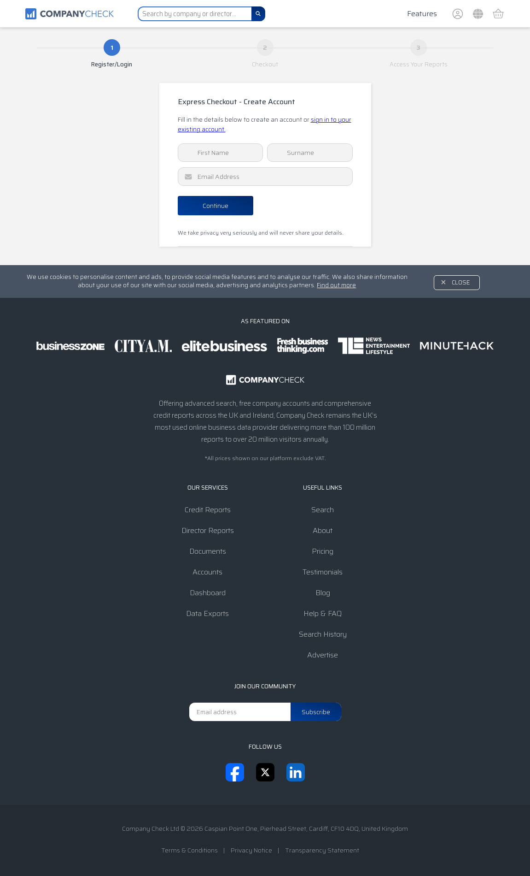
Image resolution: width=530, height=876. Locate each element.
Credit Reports (208, 509)
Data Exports (207, 613)
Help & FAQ (322, 613)
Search (322, 509)
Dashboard (208, 592)
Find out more (336, 285)
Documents (207, 551)
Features (422, 13)
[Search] (258, 13)
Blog (322, 592)
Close (461, 282)
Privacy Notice (251, 850)
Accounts (207, 572)
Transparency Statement (322, 850)
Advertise (322, 655)
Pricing (322, 551)
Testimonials (323, 572)
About (322, 530)
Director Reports (207, 530)
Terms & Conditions (189, 850)
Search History (323, 634)
